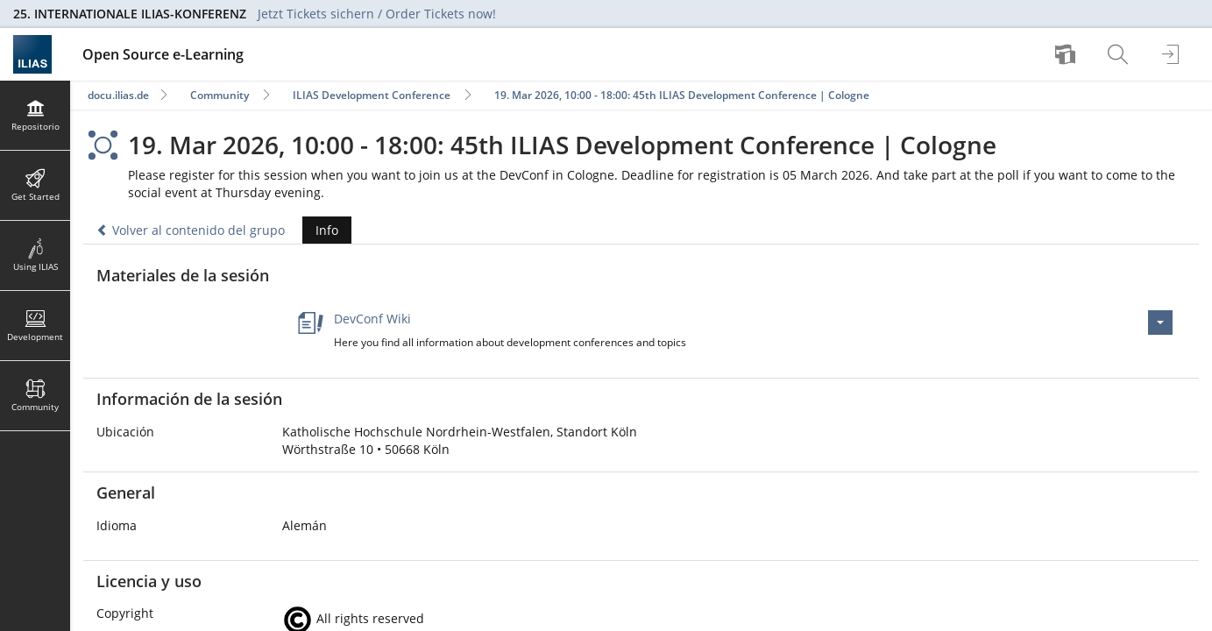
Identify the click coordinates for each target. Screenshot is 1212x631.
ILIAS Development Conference (371, 95)
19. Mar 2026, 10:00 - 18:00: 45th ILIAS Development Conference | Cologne (681, 95)
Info (320, 230)
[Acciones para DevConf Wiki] (1160, 322)
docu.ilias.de (118, 95)
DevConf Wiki (372, 318)
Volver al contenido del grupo (190, 230)
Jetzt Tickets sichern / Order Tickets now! (377, 13)
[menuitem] (1067, 54)
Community (219, 95)
